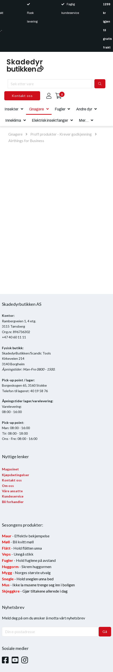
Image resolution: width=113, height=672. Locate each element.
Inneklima (13, 120)
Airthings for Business (26, 140)
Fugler (60, 109)
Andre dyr (84, 109)
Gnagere (36, 109)
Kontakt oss (22, 96)
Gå (104, 632)
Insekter (11, 109)
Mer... (84, 120)
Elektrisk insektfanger (50, 120)
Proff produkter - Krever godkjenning (61, 134)
